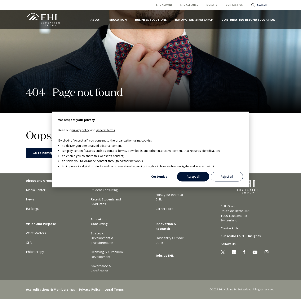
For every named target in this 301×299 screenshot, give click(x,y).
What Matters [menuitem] (36, 233)
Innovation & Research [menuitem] (166, 226)
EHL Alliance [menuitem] (189, 4)
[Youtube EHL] (254, 252)
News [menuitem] (30, 199)
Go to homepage (45, 153)
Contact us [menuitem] (234, 4)
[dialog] (150, 149)
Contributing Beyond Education (248, 20)
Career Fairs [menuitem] (164, 209)
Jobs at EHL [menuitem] (165, 255)
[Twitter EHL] (223, 252)
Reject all (227, 176)
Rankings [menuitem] (32, 208)
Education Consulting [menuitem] (99, 221)
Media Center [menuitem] (35, 190)
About (95, 20)
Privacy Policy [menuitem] (90, 289)
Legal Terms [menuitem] (114, 289)
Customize (159, 176)
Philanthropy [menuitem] (35, 252)
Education (118, 20)
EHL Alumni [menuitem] (164, 4)
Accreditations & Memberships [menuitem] (50, 289)
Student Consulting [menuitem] (104, 190)
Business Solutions (151, 20)
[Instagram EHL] (267, 252)
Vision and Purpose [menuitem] (41, 224)
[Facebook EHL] (244, 252)
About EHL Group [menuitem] (39, 180)
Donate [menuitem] (212, 4)
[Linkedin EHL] (234, 252)
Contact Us (229, 228)
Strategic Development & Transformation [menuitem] (102, 238)
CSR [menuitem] (29, 242)
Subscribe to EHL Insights (241, 236)
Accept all (193, 176)
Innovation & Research (194, 20)
